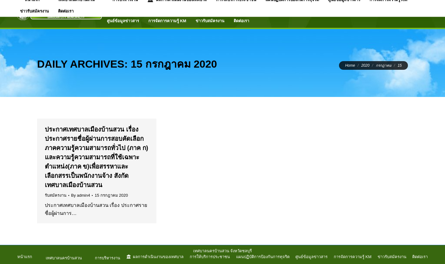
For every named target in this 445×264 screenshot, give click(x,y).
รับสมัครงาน (55, 195)
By (80, 195)
